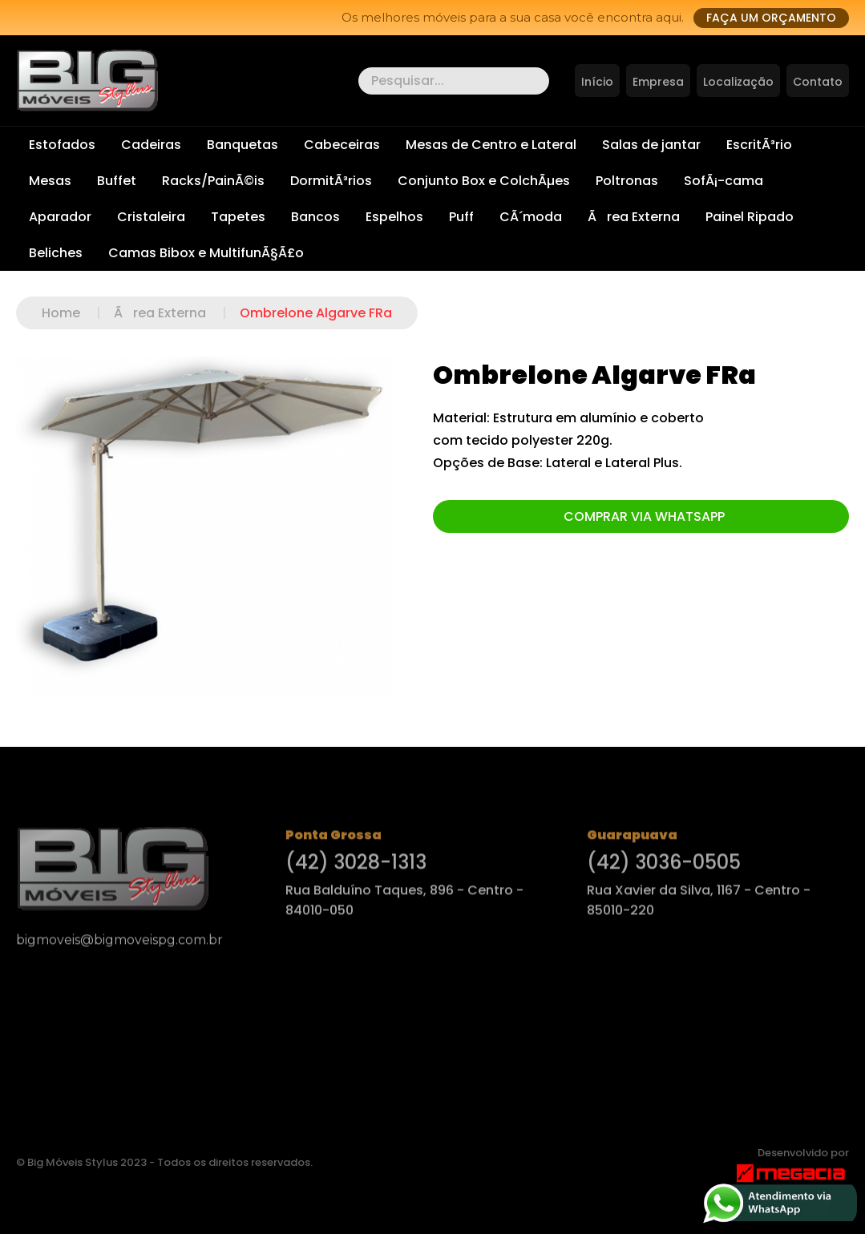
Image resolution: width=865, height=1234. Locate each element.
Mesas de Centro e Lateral (491, 144)
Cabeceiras (342, 144)
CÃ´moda (530, 217)
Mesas (50, 180)
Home (78, 313)
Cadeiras (151, 144)
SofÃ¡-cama (723, 180)
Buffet (116, 180)
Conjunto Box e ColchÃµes (484, 180)
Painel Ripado (749, 217)
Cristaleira (151, 217)
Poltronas (627, 180)
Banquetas (242, 144)
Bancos (315, 217)
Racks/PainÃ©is (213, 180)
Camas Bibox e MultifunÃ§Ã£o (206, 253)
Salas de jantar (651, 144)
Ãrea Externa (634, 217)
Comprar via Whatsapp (644, 516)
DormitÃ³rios (331, 180)
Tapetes (238, 217)
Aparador (60, 217)
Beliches (56, 253)
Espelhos (394, 217)
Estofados (62, 144)
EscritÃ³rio (759, 144)
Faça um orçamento (771, 18)
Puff (461, 217)
